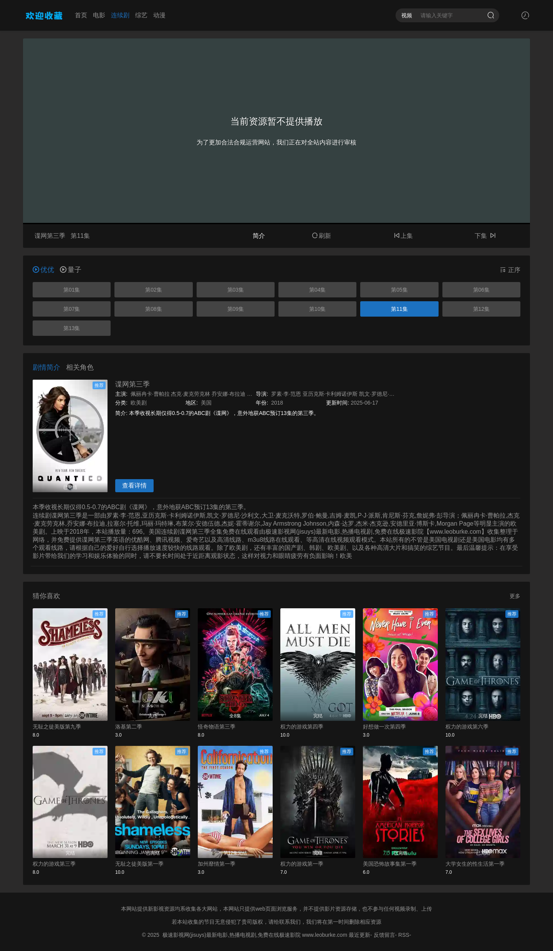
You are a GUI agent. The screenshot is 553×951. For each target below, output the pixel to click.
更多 (515, 596)
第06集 (481, 290)
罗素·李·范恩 (286, 394)
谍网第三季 (132, 384)
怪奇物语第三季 (216, 727)
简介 (259, 235)
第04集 (317, 290)
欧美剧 (139, 403)
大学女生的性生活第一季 (475, 864)
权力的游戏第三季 (54, 864)
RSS (403, 935)
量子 (70, 270)
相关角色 (80, 367)
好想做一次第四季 (384, 727)
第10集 (317, 309)
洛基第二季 (128, 727)
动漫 (159, 15)
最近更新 (359, 935)
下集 (485, 235)
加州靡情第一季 (216, 864)
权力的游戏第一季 (301, 864)
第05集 (399, 290)
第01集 (71, 290)
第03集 (235, 290)
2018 (277, 403)
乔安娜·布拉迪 (228, 394)
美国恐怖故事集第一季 (390, 864)
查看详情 (134, 485)
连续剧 (120, 15)
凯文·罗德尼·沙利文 (382, 394)
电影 (99, 15)
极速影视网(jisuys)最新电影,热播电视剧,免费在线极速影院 (231, 935)
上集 (403, 235)
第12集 (481, 309)
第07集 (71, 309)
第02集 (153, 290)
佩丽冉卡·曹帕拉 (150, 394)
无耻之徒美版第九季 (57, 727)
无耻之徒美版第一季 (139, 864)
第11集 (399, 309)
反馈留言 (384, 935)
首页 (81, 15)
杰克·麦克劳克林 (190, 394)
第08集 (153, 309)
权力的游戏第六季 (466, 727)
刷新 (321, 235)
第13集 (71, 328)
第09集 (235, 309)
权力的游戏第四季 (301, 727)
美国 (206, 403)
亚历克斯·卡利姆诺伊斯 (330, 394)
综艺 (141, 15)
